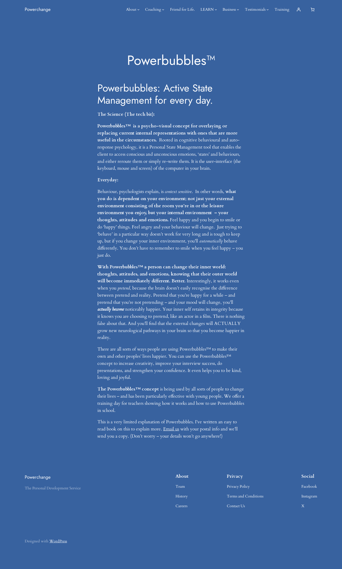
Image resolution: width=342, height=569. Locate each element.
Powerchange (38, 9)
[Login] (298, 9)
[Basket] (312, 9)
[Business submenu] (238, 9)
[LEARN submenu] (216, 9)
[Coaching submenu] (163, 9)
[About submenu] (138, 9)
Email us (171, 429)
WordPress (58, 541)
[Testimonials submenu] (267, 9)
